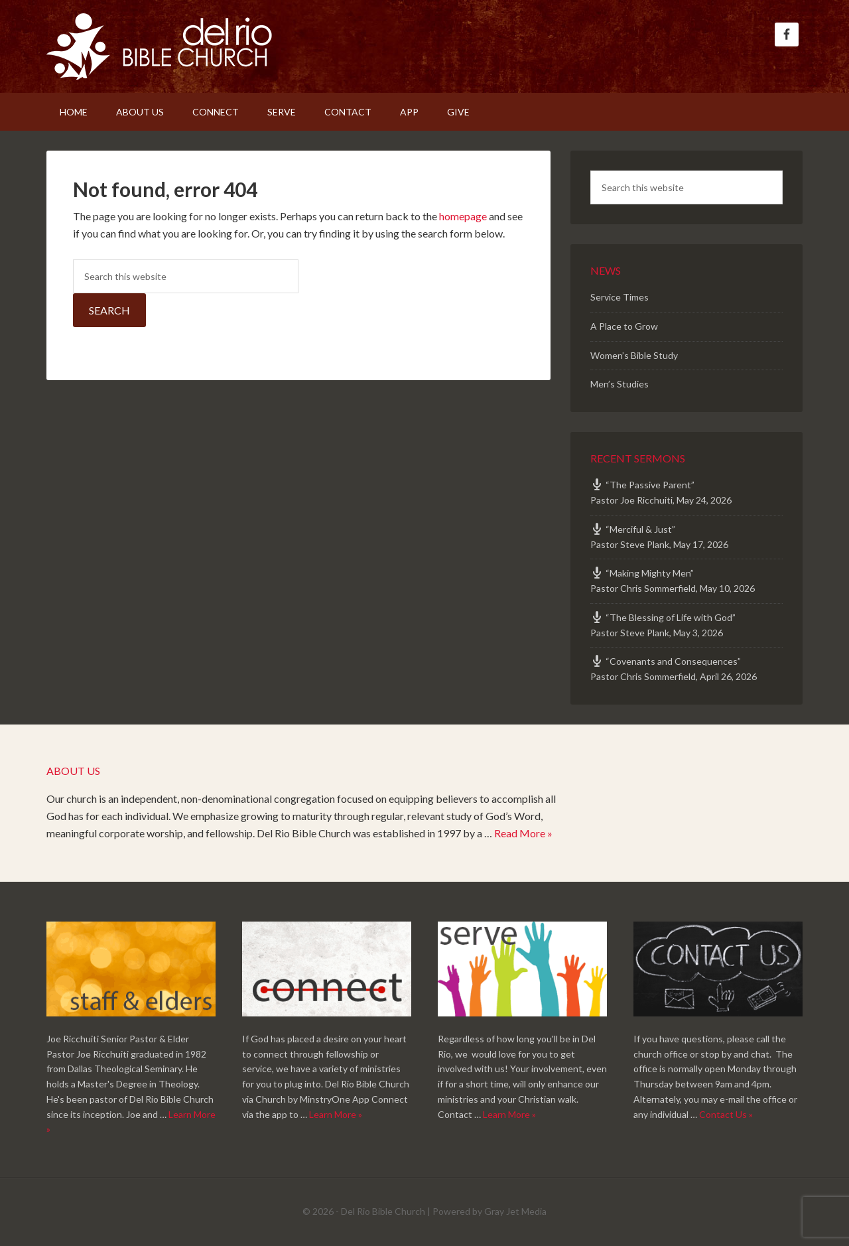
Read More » (523, 833)
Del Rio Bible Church (159, 46)
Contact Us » (726, 1114)
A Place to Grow (624, 326)
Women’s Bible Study (634, 355)
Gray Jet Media (515, 1211)
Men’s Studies (619, 383)
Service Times (619, 297)
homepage (463, 216)
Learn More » (335, 1114)
